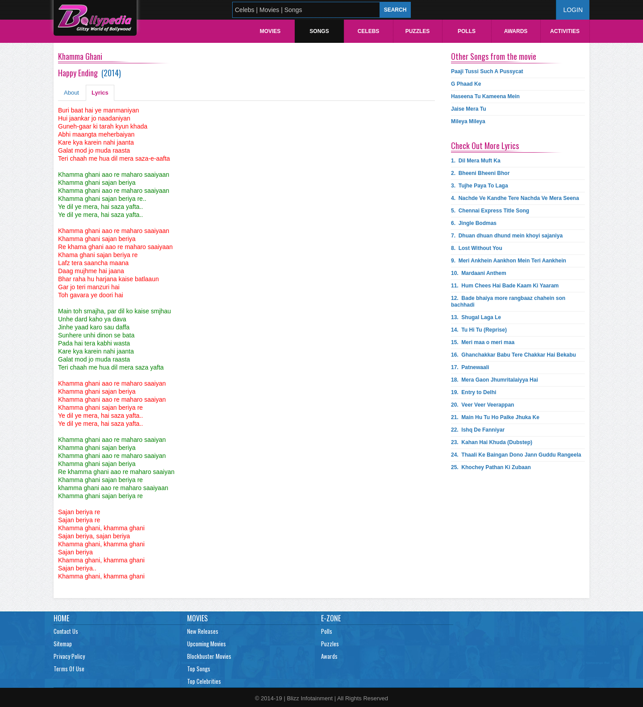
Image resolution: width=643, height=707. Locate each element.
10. (478, 273)
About (71, 92)
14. (479, 330)
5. (490, 211)
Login (573, 9)
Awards (516, 31)
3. (479, 186)
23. (491, 442)
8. (476, 248)
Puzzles (417, 31)
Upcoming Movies (206, 643)
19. (473, 392)
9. (508, 261)
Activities (565, 31)
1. (476, 161)
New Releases (202, 631)
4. (515, 198)
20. (482, 405)
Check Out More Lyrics (485, 145)
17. (470, 367)
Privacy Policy (69, 656)
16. (513, 355)
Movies (270, 31)
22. (478, 430)
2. (480, 173)
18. (494, 380)
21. (495, 417)
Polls (467, 31)
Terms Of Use (69, 668)
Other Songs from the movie (493, 56)
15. (482, 342)
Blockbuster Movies (209, 656)
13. (476, 317)
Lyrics (100, 92)
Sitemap (63, 643)
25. (491, 467)
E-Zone (331, 618)
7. (507, 236)
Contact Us (66, 631)
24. (516, 455)
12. (508, 301)
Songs (319, 31)
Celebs (369, 31)
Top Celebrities (204, 681)
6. (474, 223)
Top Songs (198, 668)
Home (61, 618)
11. (505, 286)
